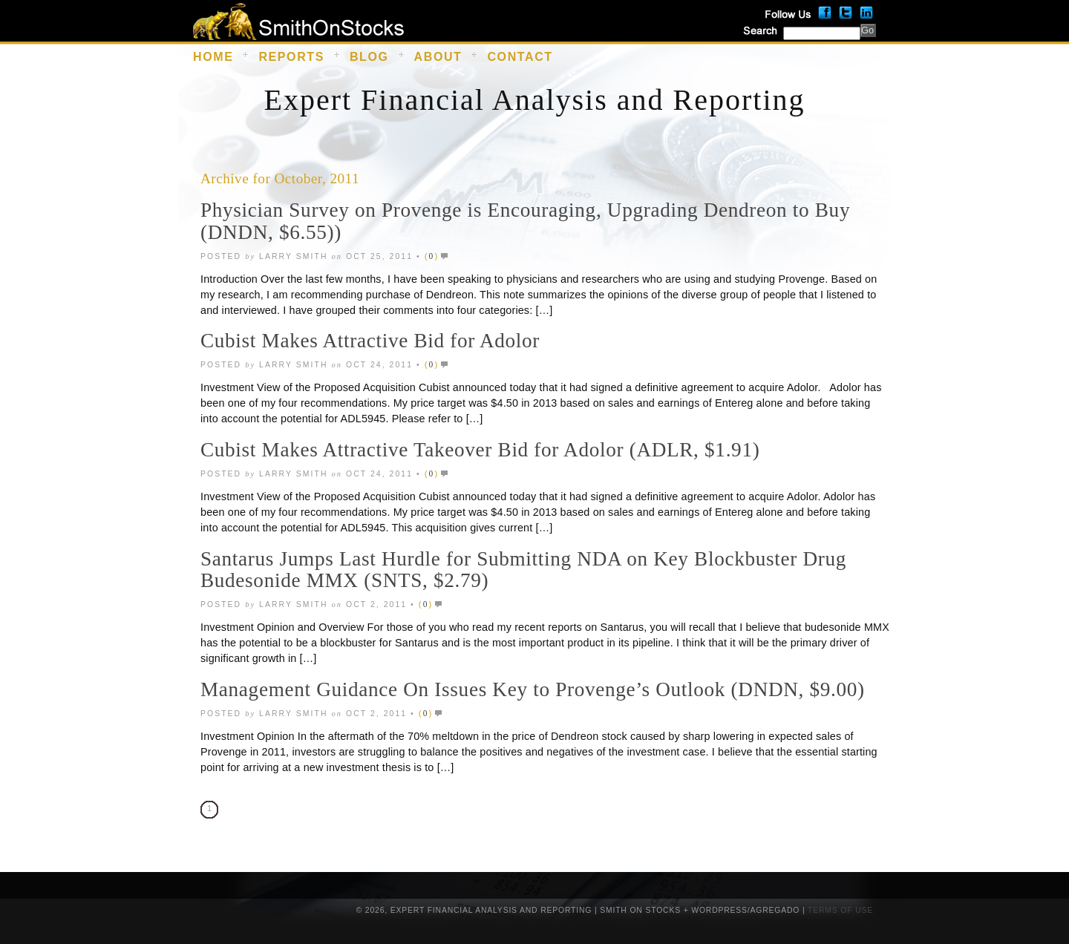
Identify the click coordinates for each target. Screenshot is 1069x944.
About (438, 56)
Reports (291, 56)
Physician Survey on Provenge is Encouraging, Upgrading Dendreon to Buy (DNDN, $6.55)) (525, 221)
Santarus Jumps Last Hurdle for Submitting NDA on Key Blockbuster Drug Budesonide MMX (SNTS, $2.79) (523, 570)
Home (213, 56)
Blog (369, 56)
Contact (519, 56)
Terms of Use (840, 910)
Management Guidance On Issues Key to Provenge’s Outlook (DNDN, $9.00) (532, 689)
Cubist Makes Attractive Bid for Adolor (370, 341)
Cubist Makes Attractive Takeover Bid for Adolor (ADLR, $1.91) (479, 450)
